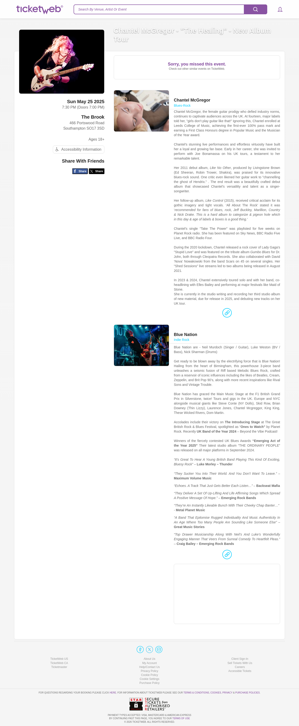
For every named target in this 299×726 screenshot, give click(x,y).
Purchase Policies (247, 692)
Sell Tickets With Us (240, 663)
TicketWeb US (59, 658)
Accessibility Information (77, 149)
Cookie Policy (149, 675)
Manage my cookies (149, 679)
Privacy (227, 692)
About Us (149, 658)
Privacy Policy (149, 671)
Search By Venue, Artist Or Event (102, 9)
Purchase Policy (149, 683)
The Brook (92, 117)
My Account (149, 663)
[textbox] (170, 9)
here (113, 692)
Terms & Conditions (196, 692)
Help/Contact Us (149, 667)
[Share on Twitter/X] (96, 171)
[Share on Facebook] (80, 171)
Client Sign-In (239, 658)
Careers (240, 667)
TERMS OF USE (181, 718)
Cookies (215, 692)
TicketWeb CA (59, 663)
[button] (277, 9)
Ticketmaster (59, 667)
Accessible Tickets (239, 671)
